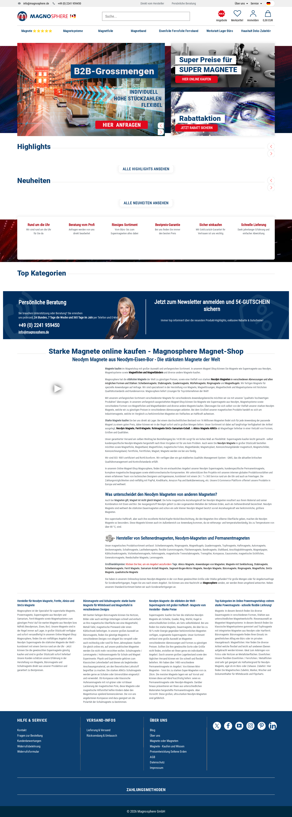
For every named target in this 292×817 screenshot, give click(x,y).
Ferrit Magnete (132, 568)
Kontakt (21, 730)
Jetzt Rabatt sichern (197, 128)
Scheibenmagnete (147, 383)
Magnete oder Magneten (164, 741)
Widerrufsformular (28, 751)
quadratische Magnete (126, 572)
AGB (152, 757)
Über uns (240, 3)
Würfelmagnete (198, 383)
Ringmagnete (213, 383)
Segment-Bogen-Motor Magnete (185, 568)
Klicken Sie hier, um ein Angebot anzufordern (148, 564)
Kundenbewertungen (29, 741)
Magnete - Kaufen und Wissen (167, 746)
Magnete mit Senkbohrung (239, 564)
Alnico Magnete (186, 564)
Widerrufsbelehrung (28, 746)
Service (255, 3)
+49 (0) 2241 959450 (69, 3)
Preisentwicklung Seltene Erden (168, 751)
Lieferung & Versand (98, 730)
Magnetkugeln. (232, 383)
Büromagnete (229, 568)
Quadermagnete (181, 383)
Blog (152, 730)
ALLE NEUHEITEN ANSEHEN (146, 203)
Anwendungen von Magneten (210, 564)
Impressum (156, 768)
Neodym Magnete (226, 443)
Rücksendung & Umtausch (102, 735)
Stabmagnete (164, 383)
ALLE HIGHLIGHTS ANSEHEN (146, 169)
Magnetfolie (258, 568)
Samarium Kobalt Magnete (154, 568)
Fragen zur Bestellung (30, 735)
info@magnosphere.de (36, 3)
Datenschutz (157, 762)
